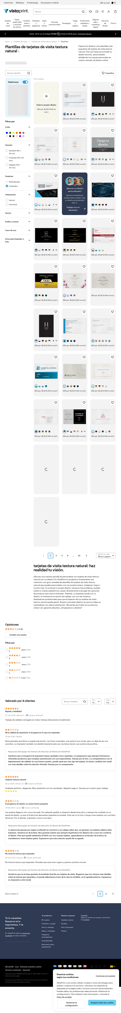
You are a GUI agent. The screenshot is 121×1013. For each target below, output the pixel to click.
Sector (8, 213)
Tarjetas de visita (20, 42)
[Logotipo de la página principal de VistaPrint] (16, 11)
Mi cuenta (45, 889)
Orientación (10, 194)
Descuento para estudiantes (46, 923)
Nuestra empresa (69, 887)
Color (7, 127)
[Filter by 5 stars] (7, 617)
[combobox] (58, 11)
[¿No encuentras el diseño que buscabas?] (74, 183)
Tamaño (8, 145)
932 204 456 (9, 960)
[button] (43, 522)
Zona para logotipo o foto (14, 240)
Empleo (64, 898)
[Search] (84, 668)
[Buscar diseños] (28, 73)
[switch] (110, 2)
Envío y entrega (45, 900)
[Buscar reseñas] (73, 668)
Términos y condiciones (13, 963)
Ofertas (113, 23)
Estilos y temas (12, 221)
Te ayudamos (50, 886)
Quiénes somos (64, 893)
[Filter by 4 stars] (7, 624)
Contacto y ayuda (46, 894)
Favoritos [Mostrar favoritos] (108, 73)
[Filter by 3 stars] (7, 631)
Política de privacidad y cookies (30, 960)
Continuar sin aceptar (105, 976)
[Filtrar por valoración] (96, 668)
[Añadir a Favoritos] (84, 85)
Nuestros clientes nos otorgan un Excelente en (95, 889)
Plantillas (64, 42)
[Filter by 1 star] (7, 645)
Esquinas (9, 176)
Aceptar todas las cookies (102, 1002)
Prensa (63, 908)
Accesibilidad (47, 918)
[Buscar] (83, 11)
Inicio (7, 42)
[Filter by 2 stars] (7, 639)
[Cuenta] (109, 11)
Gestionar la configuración (71, 1004)
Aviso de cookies (64, 997)
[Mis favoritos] (103, 11)
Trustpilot (84, 886)
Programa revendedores (47, 912)
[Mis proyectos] (97, 12)
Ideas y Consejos (45, 906)
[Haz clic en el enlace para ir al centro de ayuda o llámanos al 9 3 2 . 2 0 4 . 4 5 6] (90, 11)
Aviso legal (26, 963)
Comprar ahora (84, 34)
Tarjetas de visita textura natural (44, 42)
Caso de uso (10, 230)
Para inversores (65, 902)
